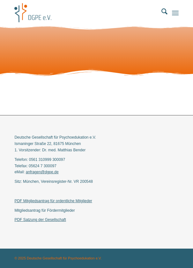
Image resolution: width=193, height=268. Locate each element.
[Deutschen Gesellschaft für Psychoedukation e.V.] (79, 12)
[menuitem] (161, 12)
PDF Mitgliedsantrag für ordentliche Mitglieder (53, 201)
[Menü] (175, 12)
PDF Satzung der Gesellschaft (40, 219)
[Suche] (161, 12)
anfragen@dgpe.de (42, 172)
